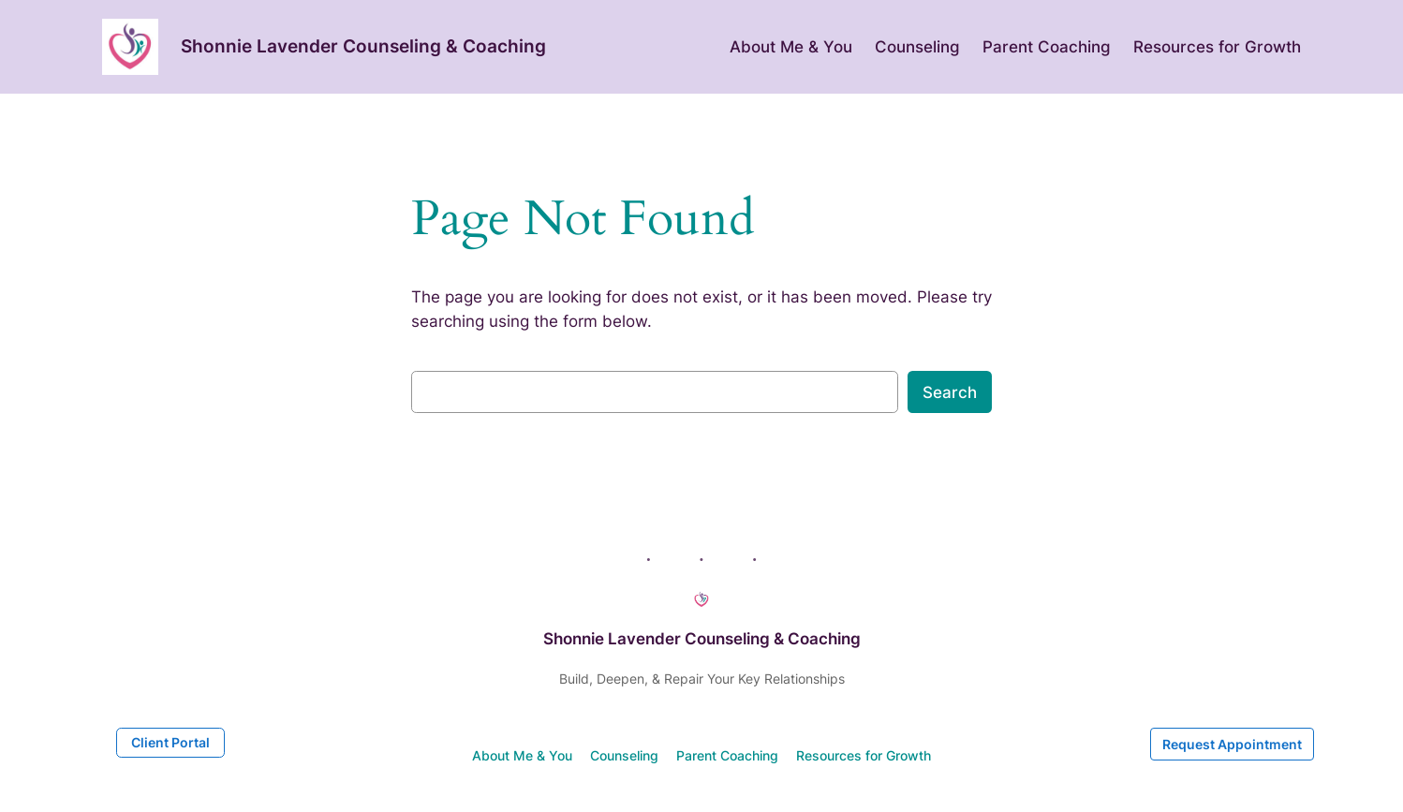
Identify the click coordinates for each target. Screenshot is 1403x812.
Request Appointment (1232, 744)
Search (950, 392)
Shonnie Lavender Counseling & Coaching (363, 46)
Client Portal (170, 742)
